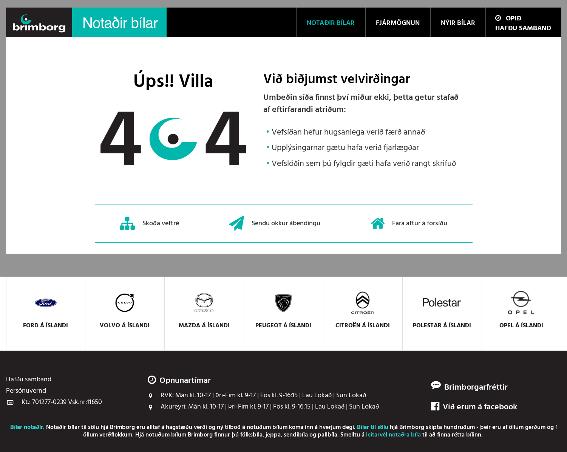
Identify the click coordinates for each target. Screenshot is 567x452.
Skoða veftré (149, 223)
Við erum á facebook (474, 407)
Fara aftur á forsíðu (409, 223)
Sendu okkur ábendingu (274, 223)
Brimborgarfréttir (476, 388)
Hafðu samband (523, 28)
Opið (508, 18)
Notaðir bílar (63, 427)
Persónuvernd (26, 391)
